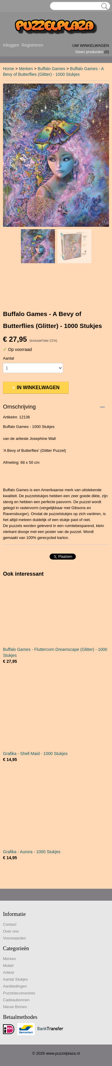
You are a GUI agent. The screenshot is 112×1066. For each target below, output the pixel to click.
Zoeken (103, 6)
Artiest (8, 972)
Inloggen (11, 45)
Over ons (11, 931)
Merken (26, 68)
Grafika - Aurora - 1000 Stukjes (31, 851)
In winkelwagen (38, 387)
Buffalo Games (51, 68)
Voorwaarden (14, 938)
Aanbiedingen (15, 986)
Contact (9, 924)
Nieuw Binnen (15, 1007)
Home (8, 68)
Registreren (32, 45)
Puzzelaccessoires (19, 993)
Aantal (8, 358)
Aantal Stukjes (15, 979)
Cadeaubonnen (16, 1000)
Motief (8, 965)
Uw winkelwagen (90, 45)
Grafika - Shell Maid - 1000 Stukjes (35, 753)
